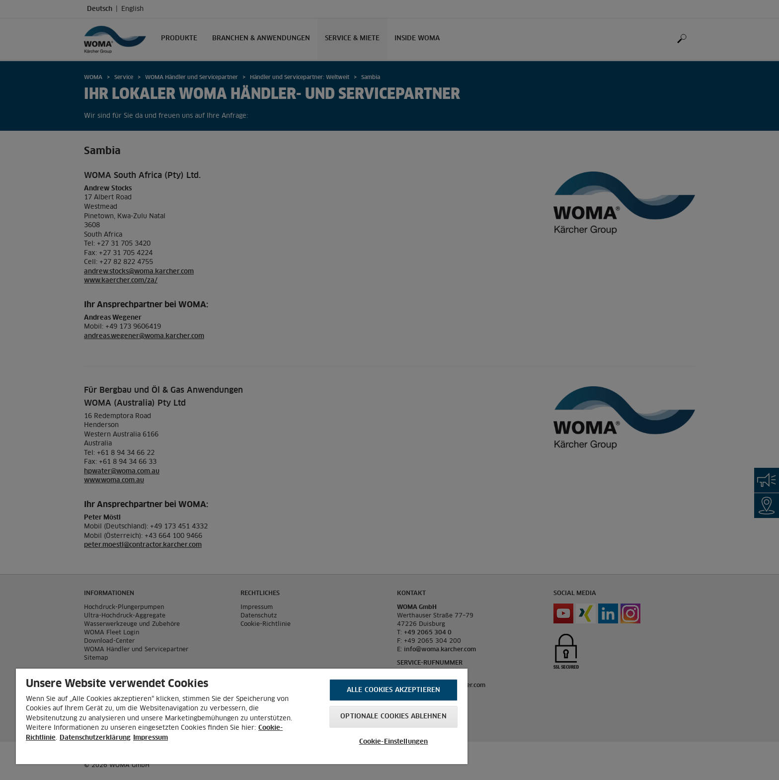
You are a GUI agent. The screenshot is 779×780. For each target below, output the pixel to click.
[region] (241, 716)
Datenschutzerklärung (95, 738)
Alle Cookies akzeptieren (393, 690)
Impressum (150, 738)
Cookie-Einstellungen (393, 742)
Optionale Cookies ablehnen (393, 716)
